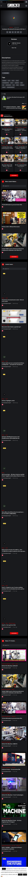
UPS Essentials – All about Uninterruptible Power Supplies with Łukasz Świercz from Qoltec (13, 423)
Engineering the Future (7, 777)
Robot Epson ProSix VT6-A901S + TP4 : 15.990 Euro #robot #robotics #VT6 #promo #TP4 (13, 477)
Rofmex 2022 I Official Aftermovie (11, 226)
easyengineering (5, 82)
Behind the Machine (6, 568)
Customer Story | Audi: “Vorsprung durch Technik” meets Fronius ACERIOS (7, 148)
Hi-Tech (13, 750)
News (9, 127)
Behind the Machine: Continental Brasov (12, 806)
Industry (11, 27)
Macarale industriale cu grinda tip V (11, 316)
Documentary (15, 804)
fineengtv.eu (4, 845)
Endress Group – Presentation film (11, 674)
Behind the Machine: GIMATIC (9, 648)
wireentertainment (10, 87)
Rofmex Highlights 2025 (8, 368)
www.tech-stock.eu (5, 840)
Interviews (7, 860)
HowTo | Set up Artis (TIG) (9, 529)
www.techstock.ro (5, 848)
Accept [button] (25, 874)
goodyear (16, 82)
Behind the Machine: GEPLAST (10, 570)
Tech (6, 287)
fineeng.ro (4, 842)
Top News (24, 127)
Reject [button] (4, 868)
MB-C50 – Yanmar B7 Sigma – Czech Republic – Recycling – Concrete (21, 166)
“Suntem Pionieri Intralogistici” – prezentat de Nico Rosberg (20, 130)
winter (4, 87)
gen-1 (12, 82)
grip (21, 82)
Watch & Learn (12, 527)
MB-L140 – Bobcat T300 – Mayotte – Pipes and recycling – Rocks (7, 166)
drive (13, 80)
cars (9, 80)
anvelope (4, 80)
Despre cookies (14, 876)
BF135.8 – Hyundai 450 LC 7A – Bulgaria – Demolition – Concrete (21, 148)
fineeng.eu (4, 837)
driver (17, 80)
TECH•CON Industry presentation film (12, 204)
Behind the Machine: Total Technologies (12, 699)
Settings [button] (20, 874)
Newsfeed (7, 857)
